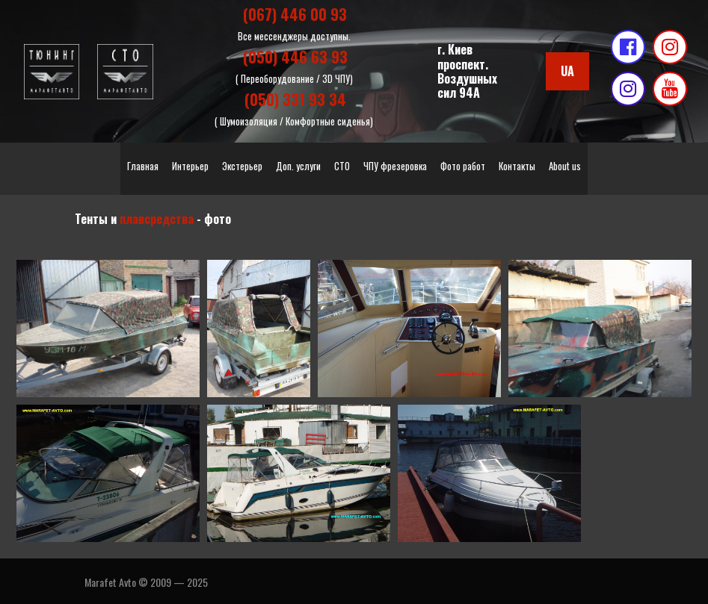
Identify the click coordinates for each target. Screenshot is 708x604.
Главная (142, 164)
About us (565, 164)
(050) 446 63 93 (295, 56)
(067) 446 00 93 (295, 14)
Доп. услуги (298, 164)
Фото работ (462, 164)
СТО (342, 164)
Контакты (517, 164)
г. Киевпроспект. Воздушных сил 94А (467, 70)
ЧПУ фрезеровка (395, 164)
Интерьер (190, 164)
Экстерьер (242, 164)
